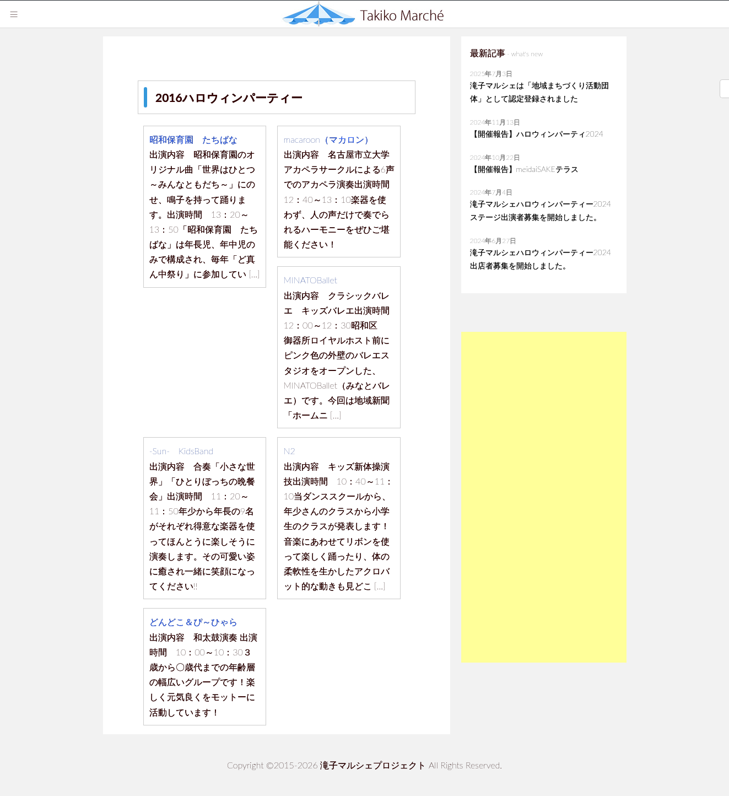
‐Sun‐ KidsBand (181, 450)
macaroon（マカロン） (329, 139)
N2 (289, 450)
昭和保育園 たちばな (193, 139)
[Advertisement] (544, 497)
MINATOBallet (311, 280)
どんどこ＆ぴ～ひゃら (193, 621)
